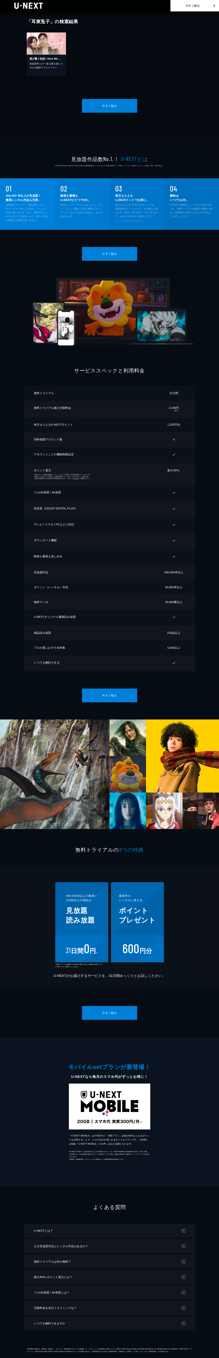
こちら (76, 478)
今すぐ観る (193, 5)
